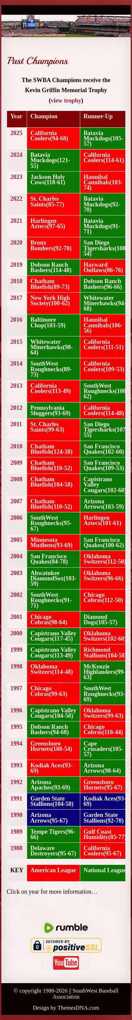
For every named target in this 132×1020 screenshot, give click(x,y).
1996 (16, 710)
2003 (16, 573)
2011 (16, 424)
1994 (16, 743)
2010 (16, 446)
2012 (16, 407)
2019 (16, 264)
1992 (16, 782)
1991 (16, 798)
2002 (16, 594)
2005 (16, 539)
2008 (16, 479)
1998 (16, 666)
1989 (16, 831)
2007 (16, 501)
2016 (16, 319)
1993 (16, 765)
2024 (16, 154)
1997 (16, 688)
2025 (16, 133)
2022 (16, 198)
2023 (16, 177)
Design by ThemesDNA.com (66, 1008)
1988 (16, 848)
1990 (16, 815)
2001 (16, 617)
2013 (16, 385)
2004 (16, 556)
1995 (16, 726)
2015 (16, 341)
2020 (16, 242)
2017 (16, 298)
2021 (16, 220)
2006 (16, 517)
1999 (16, 649)
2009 (16, 462)
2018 (16, 281)
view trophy (66, 100)
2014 (16, 363)
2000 (16, 633)
